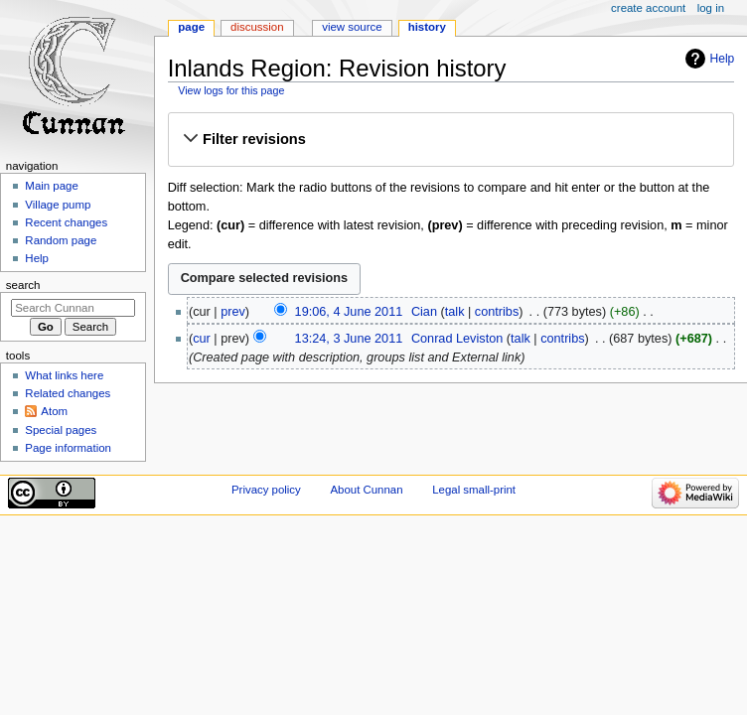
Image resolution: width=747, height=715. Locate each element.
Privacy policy (266, 490)
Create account (648, 8)
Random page (60, 240)
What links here (64, 375)
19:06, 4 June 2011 (349, 312)
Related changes (67, 393)
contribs (497, 312)
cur (202, 339)
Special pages (60, 430)
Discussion (256, 27)
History (427, 27)
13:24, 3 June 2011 (349, 339)
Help (722, 59)
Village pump (57, 205)
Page (191, 27)
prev (233, 312)
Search (23, 285)
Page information (68, 448)
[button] (450, 139)
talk (455, 312)
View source (351, 27)
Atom (54, 411)
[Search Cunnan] (73, 308)
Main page (51, 186)
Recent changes (66, 222)
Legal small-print (474, 490)
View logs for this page (231, 90)
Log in (710, 8)
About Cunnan (366, 490)
